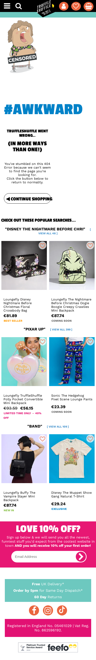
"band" (48, 426)
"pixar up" (48, 329)
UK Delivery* (48, 583)
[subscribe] (81, 557)
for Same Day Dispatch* (48, 590)
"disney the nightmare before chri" (48, 231)
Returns (48, 596)
